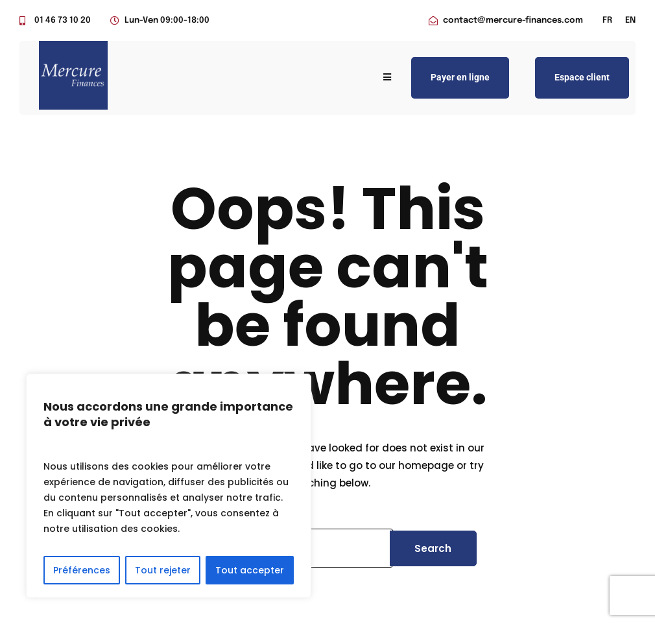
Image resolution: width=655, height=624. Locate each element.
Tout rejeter (163, 570)
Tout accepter (249, 570)
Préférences (81, 570)
